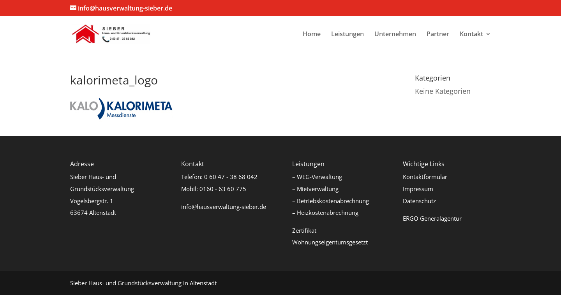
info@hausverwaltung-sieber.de (223, 207)
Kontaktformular (425, 177)
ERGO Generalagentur (432, 218)
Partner (438, 34)
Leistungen (347, 34)
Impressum (418, 189)
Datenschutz (419, 201)
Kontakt (471, 34)
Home (312, 34)
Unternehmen (395, 34)
